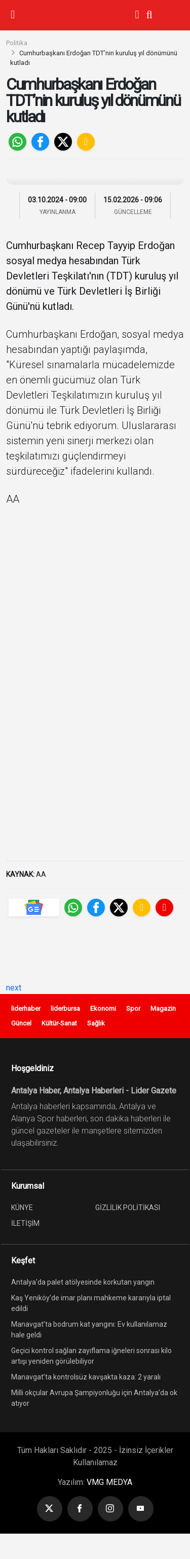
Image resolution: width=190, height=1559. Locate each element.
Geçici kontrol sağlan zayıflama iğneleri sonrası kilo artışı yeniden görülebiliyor (91, 1356)
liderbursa (65, 1008)
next (13, 988)
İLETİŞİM (25, 1223)
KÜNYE (22, 1207)
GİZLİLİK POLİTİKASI (127, 1207)
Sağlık (96, 1023)
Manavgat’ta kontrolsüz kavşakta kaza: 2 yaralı (86, 1377)
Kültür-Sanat (59, 1023)
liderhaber (26, 1008)
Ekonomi (103, 1008)
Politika (16, 43)
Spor (133, 1008)
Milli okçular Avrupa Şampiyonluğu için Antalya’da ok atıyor (94, 1398)
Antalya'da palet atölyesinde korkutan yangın (83, 1282)
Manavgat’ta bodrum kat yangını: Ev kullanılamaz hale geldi (89, 1329)
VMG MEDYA (109, 1482)
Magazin (163, 1008)
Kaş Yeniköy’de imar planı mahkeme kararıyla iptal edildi (91, 1303)
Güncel (21, 1023)
